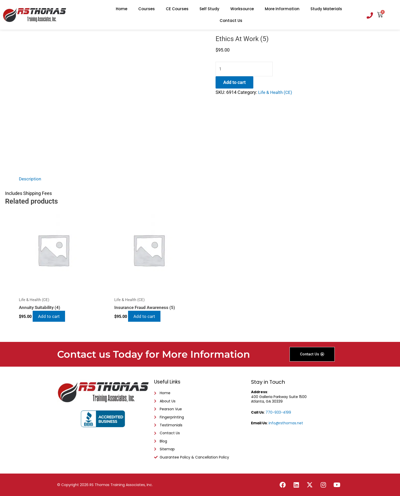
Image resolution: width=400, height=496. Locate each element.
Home (121, 8)
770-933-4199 (278, 409)
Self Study (209, 8)
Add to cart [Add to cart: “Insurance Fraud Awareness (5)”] (147, 316)
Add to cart (234, 82)
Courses (146, 8)
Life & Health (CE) (276, 92)
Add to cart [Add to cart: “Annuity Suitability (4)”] (51, 316)
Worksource (242, 8)
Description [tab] (30, 178)
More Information (282, 8)
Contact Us (231, 20)
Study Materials (326, 8)
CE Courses (177, 8)
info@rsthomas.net (286, 420)
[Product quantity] (245, 69)
